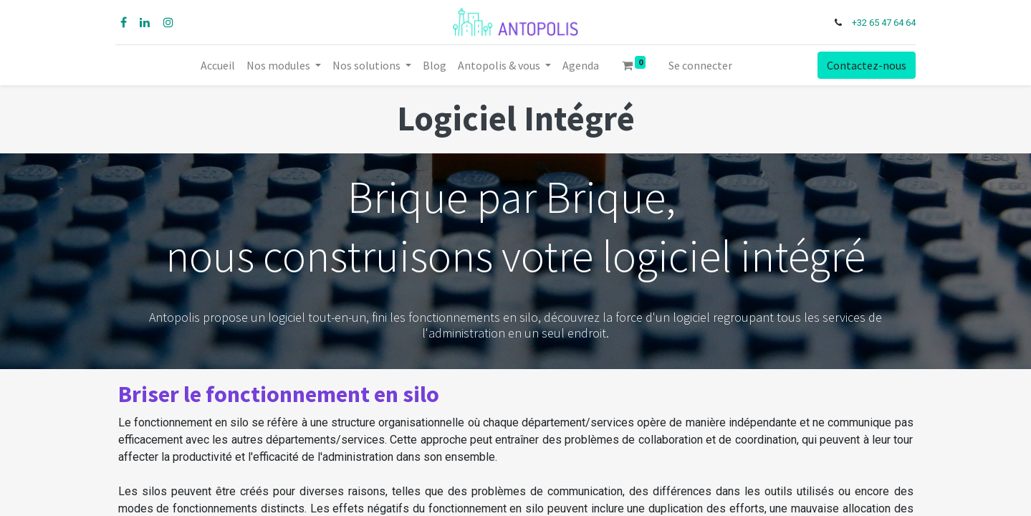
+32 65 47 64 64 (881, 22)
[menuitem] (218, 65)
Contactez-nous (863, 65)
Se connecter (700, 65)
